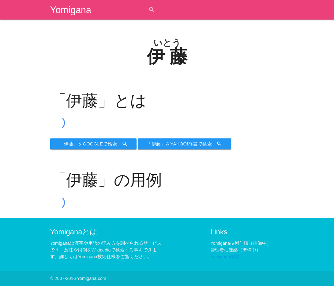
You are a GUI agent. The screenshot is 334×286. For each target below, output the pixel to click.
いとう (167, 43)
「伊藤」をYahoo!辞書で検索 (184, 143)
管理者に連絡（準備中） (235, 250)
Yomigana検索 (224, 256)
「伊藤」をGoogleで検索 (93, 143)
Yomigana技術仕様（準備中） (240, 243)
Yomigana (70, 10)
